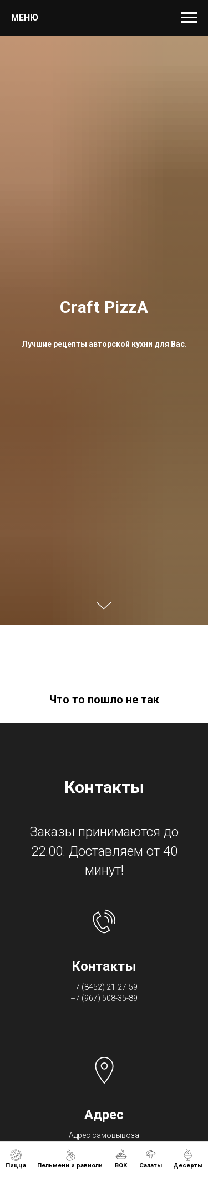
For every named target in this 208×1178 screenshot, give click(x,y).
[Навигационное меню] (189, 17)
